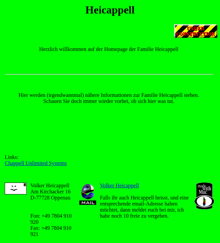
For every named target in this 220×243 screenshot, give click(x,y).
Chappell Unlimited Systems (36, 163)
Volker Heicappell (119, 185)
